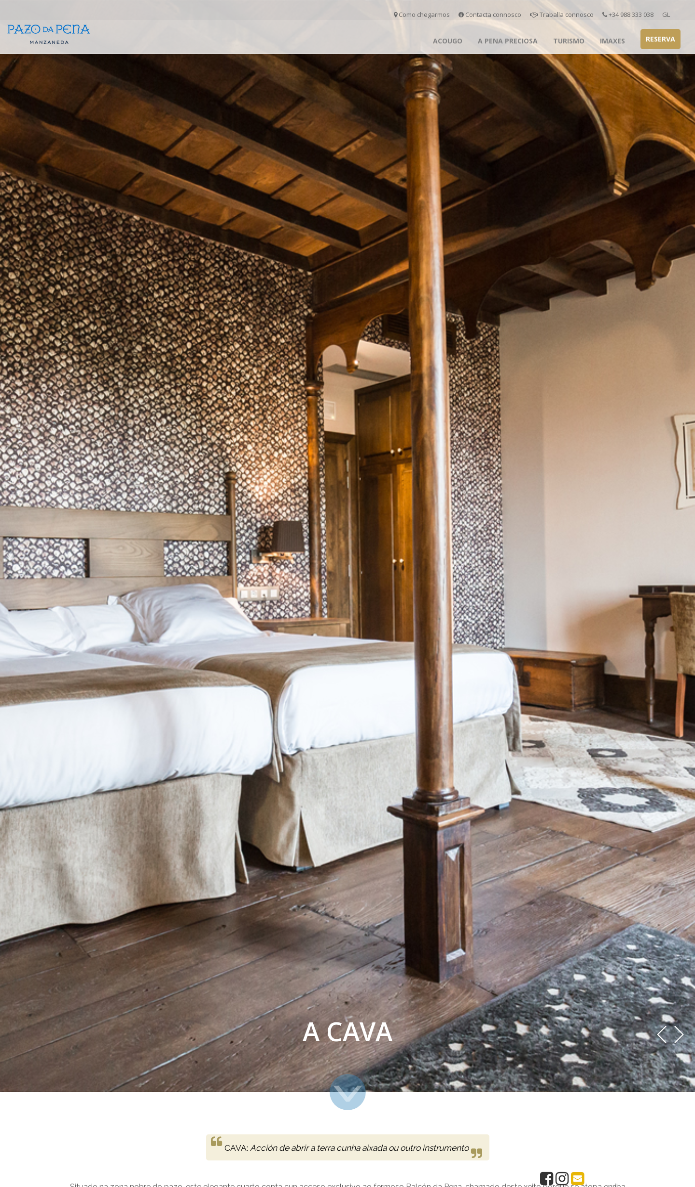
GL (666, 14)
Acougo (447, 40)
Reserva (660, 38)
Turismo (568, 40)
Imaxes (612, 40)
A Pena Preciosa (508, 40)
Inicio (411, 41)
